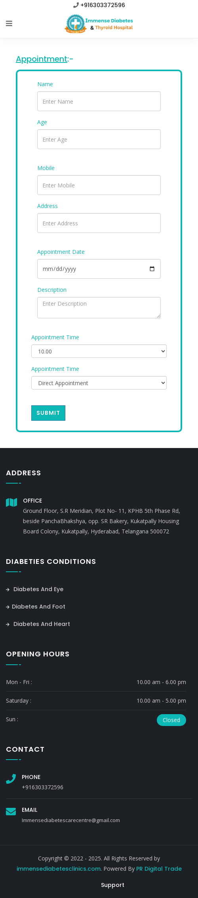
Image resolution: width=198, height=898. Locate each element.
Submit (48, 413)
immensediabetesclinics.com (59, 869)
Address (47, 206)
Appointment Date (61, 251)
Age (42, 122)
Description (52, 289)
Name (45, 84)
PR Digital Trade (159, 869)
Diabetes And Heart (38, 624)
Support (112, 885)
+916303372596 (102, 5)
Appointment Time (55, 337)
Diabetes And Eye (34, 589)
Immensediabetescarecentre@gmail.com (71, 820)
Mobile (46, 168)
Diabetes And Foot (35, 607)
